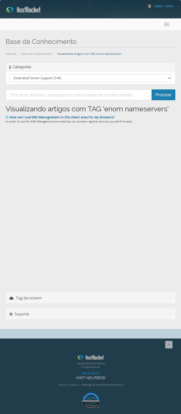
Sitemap (86, 384)
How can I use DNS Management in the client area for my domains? (60, 117)
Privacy (73, 384)
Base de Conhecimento (37, 53)
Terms (62, 384)
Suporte (11, 53)
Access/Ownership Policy (108, 384)
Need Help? (90, 376)
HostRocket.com (90, 358)
